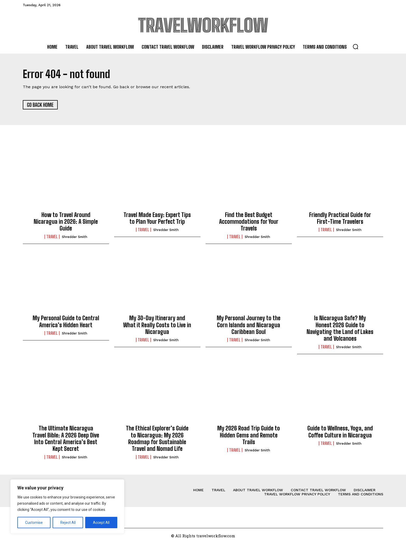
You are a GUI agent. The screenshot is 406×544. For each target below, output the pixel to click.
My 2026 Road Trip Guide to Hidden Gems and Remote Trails (248, 435)
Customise (34, 522)
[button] (355, 46)
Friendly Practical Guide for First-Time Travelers (340, 218)
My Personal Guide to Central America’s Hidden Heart (66, 322)
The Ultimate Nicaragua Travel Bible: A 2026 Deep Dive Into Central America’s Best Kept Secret (65, 439)
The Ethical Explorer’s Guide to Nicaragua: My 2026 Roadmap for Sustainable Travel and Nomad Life (157, 439)
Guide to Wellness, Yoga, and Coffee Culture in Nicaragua (340, 432)
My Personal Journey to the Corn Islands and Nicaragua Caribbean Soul (248, 325)
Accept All (101, 522)
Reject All (68, 522)
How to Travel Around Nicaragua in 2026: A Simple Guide (66, 222)
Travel (52, 237)
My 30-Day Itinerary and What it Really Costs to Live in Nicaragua (157, 325)
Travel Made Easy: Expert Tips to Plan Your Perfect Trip (157, 218)
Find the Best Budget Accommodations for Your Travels (248, 222)
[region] (67, 506)
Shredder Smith (74, 237)
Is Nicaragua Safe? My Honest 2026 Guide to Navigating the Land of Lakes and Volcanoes (340, 328)
